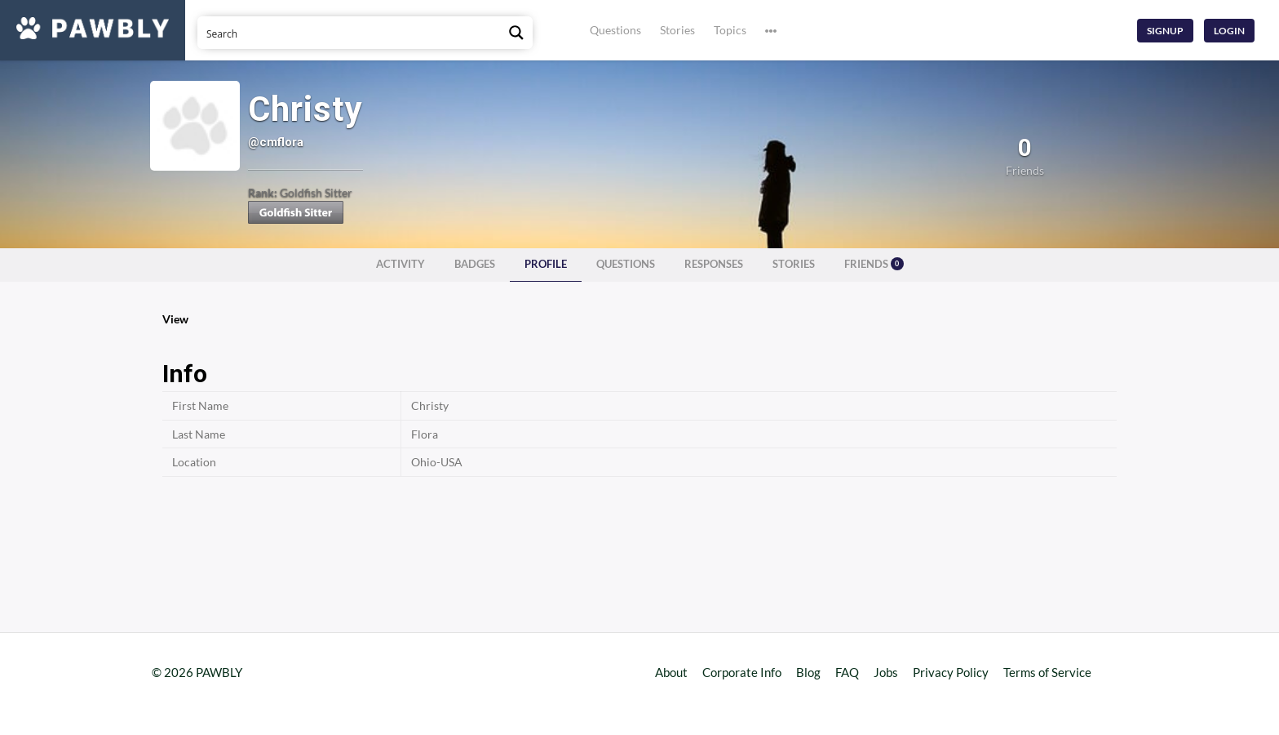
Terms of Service (1047, 672)
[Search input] (349, 33)
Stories (677, 30)
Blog (808, 672)
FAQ (847, 672)
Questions (615, 30)
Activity (400, 264)
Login (1229, 30)
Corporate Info (741, 672)
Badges (474, 264)
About (671, 672)
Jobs (886, 672)
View (175, 319)
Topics (730, 30)
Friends (874, 263)
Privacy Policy (951, 672)
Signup (1165, 30)
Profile (545, 264)
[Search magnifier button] (516, 32)
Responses (713, 264)
